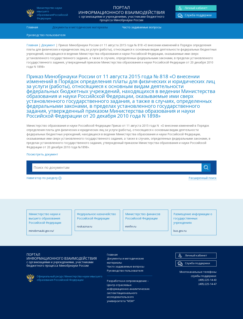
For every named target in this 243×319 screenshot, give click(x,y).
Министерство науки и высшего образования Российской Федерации (49, 222)
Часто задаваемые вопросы (141, 27)
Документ (48, 45)
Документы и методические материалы (80, 27)
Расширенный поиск (203, 178)
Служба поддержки (193, 15)
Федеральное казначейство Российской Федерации (97, 220)
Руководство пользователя (45, 35)
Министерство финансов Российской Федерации (145, 220)
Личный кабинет (191, 8)
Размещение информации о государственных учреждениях (193, 222)
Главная (32, 27)
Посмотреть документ (42, 154)
